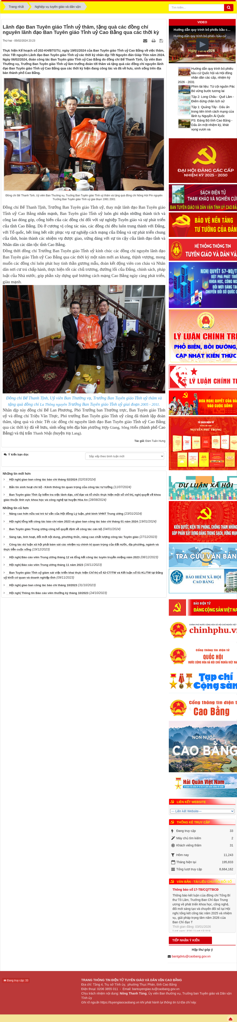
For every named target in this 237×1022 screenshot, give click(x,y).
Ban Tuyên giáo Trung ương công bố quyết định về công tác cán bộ (55, 529)
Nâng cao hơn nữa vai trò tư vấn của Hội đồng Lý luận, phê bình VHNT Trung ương (66, 513)
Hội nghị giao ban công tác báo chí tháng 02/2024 (43, 479)
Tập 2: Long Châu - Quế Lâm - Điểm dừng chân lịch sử (212, 99)
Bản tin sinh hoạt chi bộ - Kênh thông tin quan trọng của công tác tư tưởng (61, 487)
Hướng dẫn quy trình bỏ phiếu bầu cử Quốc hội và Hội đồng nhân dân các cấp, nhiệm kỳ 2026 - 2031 (205, 75)
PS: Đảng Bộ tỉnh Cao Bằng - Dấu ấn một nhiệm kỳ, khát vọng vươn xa (211, 125)
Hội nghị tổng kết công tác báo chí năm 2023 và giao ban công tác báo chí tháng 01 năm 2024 (73, 521)
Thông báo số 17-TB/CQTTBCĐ (195, 892)
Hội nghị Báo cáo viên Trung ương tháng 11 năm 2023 (46, 565)
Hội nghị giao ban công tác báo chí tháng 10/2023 (43, 585)
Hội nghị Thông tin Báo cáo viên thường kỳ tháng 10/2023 (49, 593)
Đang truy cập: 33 (16, 980)
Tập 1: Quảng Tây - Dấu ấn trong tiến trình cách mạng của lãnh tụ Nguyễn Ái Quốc (212, 111)
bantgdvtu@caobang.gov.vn (191, 956)
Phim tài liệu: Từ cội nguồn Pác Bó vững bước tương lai (213, 89)
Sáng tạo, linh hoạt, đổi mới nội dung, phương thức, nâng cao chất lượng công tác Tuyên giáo (74, 537)
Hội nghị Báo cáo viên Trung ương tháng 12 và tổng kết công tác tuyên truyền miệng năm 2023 (74, 557)
